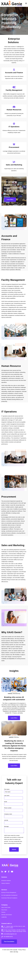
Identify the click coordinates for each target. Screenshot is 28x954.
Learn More (10, 199)
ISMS (11, 951)
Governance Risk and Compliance (9, 898)
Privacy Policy (21, 949)
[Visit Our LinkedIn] (2, 871)
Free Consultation (9, 941)
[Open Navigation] (26, 3)
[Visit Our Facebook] (8, 871)
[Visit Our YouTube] (12, 871)
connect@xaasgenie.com (9, 934)
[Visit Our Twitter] (5, 871)
